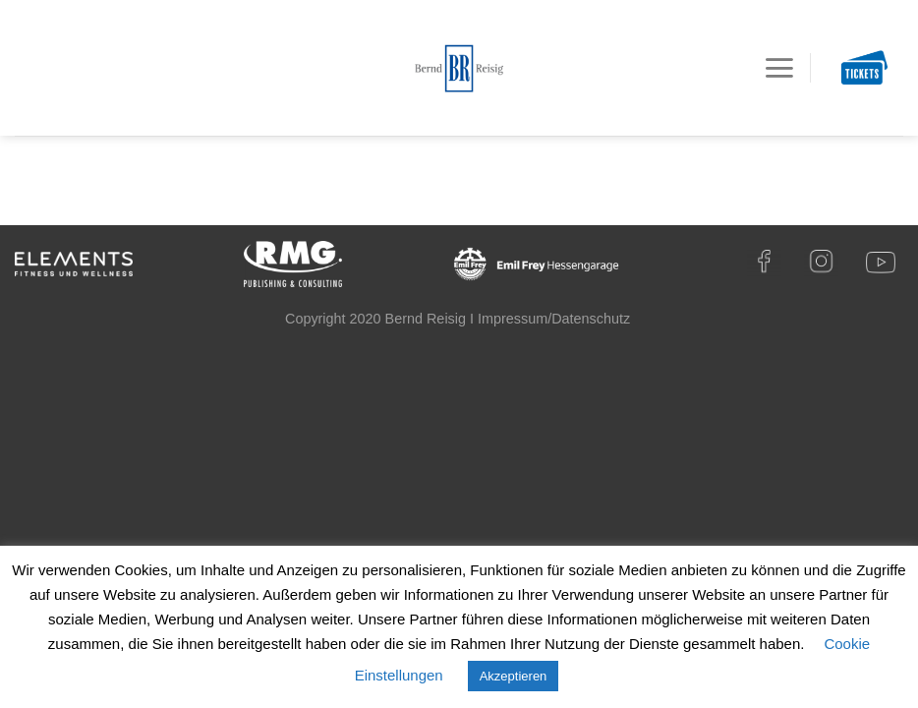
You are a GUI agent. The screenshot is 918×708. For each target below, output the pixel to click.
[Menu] (779, 67)
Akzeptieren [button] (513, 676)
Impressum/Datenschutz (554, 318)
